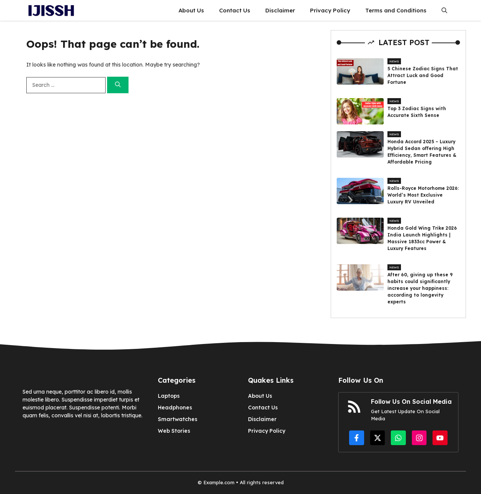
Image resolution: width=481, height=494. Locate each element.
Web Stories (174, 430)
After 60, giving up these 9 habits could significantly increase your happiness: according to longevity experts (420, 288)
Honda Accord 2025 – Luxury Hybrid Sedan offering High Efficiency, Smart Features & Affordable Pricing (421, 152)
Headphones (175, 407)
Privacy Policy (330, 10)
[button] (444, 10)
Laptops (169, 395)
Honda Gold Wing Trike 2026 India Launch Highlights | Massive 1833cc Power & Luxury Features (422, 238)
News (394, 61)
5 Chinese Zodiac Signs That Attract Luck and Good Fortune (422, 75)
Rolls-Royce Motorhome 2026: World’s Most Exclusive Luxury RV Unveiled (423, 195)
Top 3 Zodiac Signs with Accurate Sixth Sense (416, 112)
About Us (191, 10)
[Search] (118, 85)
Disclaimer (280, 10)
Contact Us (234, 10)
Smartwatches (177, 419)
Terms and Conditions (396, 10)
